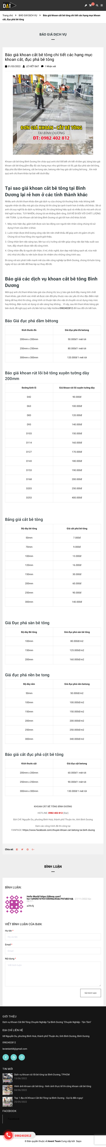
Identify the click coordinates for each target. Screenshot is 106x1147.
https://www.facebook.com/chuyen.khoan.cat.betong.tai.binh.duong (59, 830)
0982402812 (66, 308)
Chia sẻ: (9, 849)
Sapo (78, 1141)
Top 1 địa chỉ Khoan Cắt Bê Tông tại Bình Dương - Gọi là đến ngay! (48, 1098)
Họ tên (9, 930)
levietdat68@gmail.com (15, 1048)
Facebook (13, 1118)
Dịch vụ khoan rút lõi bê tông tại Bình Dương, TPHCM (42, 1074)
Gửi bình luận (91, 993)
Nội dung (10, 958)
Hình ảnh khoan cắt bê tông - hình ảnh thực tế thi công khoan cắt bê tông (52, 1086)
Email (8, 944)
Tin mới (8, 1068)
